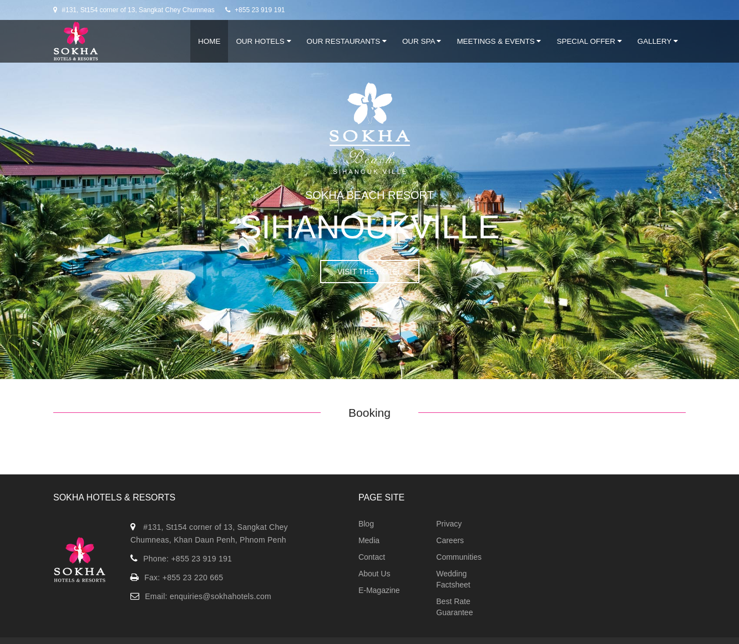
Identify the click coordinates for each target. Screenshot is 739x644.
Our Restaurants (347, 41)
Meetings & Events (499, 41)
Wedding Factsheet (453, 579)
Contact (371, 557)
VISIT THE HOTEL (369, 271)
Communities (459, 557)
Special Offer (588, 41)
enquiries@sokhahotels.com (220, 596)
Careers (450, 540)
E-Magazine (379, 590)
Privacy (449, 523)
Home (209, 41)
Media (368, 540)
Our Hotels (263, 41)
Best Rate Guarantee (454, 607)
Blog (366, 523)
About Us (374, 573)
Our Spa (421, 41)
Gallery (657, 41)
